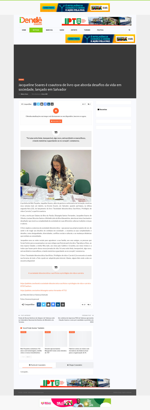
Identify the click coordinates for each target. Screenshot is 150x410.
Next (29, 357)
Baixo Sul (49, 30)
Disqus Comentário (74, 365)
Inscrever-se (57, 121)
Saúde (62, 30)
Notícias (36, 30)
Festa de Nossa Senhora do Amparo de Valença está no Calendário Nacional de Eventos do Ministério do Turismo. (37, 320)
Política (100, 30)
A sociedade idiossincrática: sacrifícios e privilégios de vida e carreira (56, 273)
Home (24, 30)
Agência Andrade (126, 392)
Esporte (74, 30)
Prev (23, 357)
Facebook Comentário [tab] (37, 365)
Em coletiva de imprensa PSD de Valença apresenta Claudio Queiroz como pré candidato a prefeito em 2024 (75, 320)
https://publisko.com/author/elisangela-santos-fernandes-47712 (43, 290)
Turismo (87, 30)
